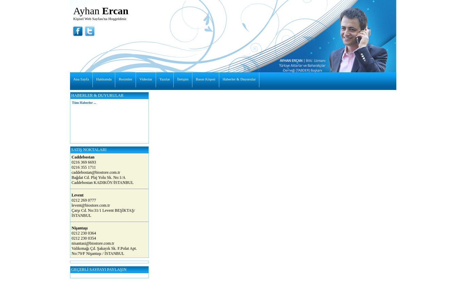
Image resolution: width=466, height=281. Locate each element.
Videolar (145, 79)
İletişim (183, 79)
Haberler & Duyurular (239, 79)
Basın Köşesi (205, 79)
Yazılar (164, 79)
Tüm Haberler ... (84, 103)
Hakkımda (104, 79)
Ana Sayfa (81, 79)
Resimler (125, 79)
